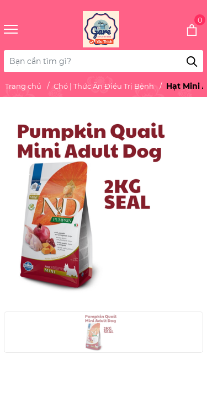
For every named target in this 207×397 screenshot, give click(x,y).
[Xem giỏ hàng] (177, 29)
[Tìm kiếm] (192, 61)
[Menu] (24, 29)
